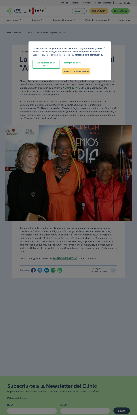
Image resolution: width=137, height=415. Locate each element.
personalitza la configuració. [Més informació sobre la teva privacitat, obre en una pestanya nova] (89, 55)
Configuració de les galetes (46, 64)
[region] (69, 60)
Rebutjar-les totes (72, 63)
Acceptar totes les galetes (76, 71)
